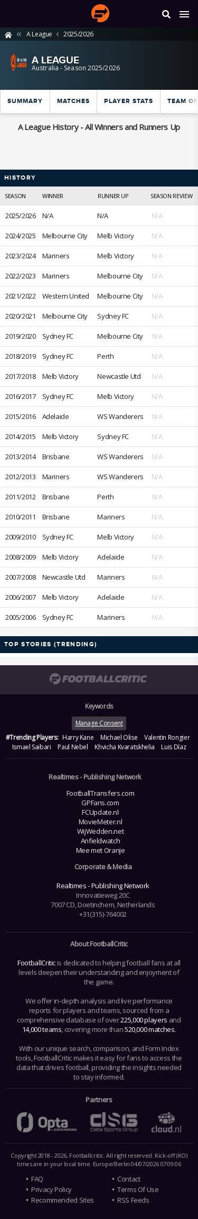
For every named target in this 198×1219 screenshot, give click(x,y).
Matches (73, 101)
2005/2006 (20, 617)
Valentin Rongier (167, 737)
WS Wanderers (120, 416)
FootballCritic (36, 962)
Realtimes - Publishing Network (102, 885)
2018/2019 (20, 356)
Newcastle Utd (118, 376)
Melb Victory (115, 235)
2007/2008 (20, 577)
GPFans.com (100, 802)
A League (39, 34)
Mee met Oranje (100, 850)
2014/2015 (20, 436)
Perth (105, 356)
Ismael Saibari (31, 746)
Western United (66, 296)
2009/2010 (20, 537)
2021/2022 (20, 296)
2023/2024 (20, 255)
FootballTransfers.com (100, 793)
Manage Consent (99, 723)
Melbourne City (65, 235)
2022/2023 (20, 276)
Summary (25, 101)
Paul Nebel (73, 746)
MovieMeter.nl (100, 821)
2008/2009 (20, 557)
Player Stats (128, 101)
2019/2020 (20, 336)
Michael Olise (118, 737)
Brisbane (56, 456)
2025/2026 (78, 34)
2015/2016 (20, 416)
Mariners (56, 255)
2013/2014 (20, 456)
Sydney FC (113, 316)
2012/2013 (20, 476)
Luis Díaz (173, 746)
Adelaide (55, 416)
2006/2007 (20, 597)
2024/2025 (20, 235)
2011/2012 (20, 496)
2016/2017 (20, 396)
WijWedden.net (100, 831)
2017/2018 (20, 376)
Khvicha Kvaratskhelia (124, 746)
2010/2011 (20, 517)
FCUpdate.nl (100, 812)
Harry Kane (77, 737)
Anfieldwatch (100, 840)
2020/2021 (20, 316)
